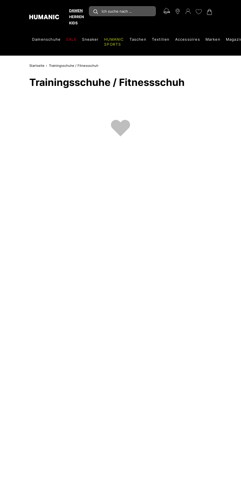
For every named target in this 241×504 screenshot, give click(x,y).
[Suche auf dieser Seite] (122, 11)
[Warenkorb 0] (209, 12)
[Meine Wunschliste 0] (198, 12)
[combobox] (122, 11)
